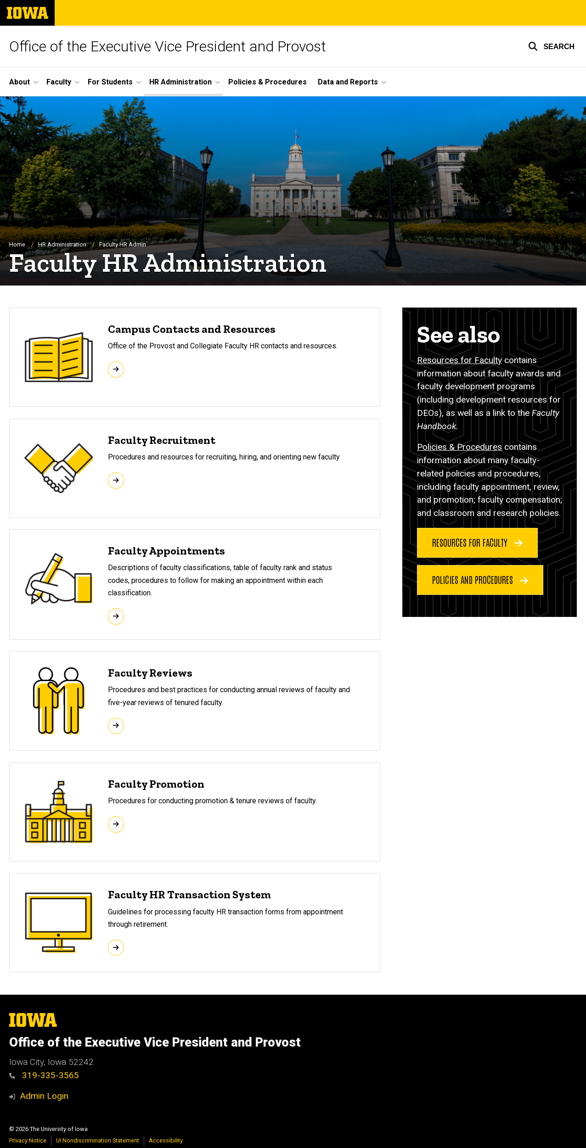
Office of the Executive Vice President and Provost (167, 46)
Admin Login (44, 1096)
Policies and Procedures (480, 579)
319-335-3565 (44, 1075)
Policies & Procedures (267, 82)
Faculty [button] (58, 82)
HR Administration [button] (180, 82)
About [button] (19, 82)
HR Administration (62, 244)
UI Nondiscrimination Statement (97, 1140)
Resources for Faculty (459, 360)
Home (17, 244)
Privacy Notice (27, 1140)
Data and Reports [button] (348, 82)
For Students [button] (110, 82)
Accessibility (166, 1140)
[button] (551, 46)
